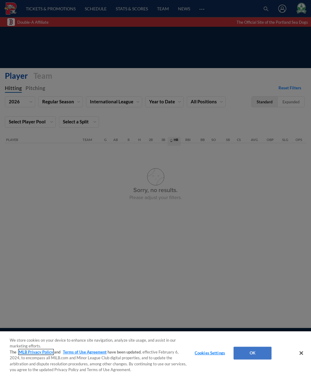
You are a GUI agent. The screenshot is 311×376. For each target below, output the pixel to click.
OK (252, 352)
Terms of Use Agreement (85, 352)
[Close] (301, 353)
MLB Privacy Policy (36, 352)
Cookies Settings (210, 352)
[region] (155, 353)
